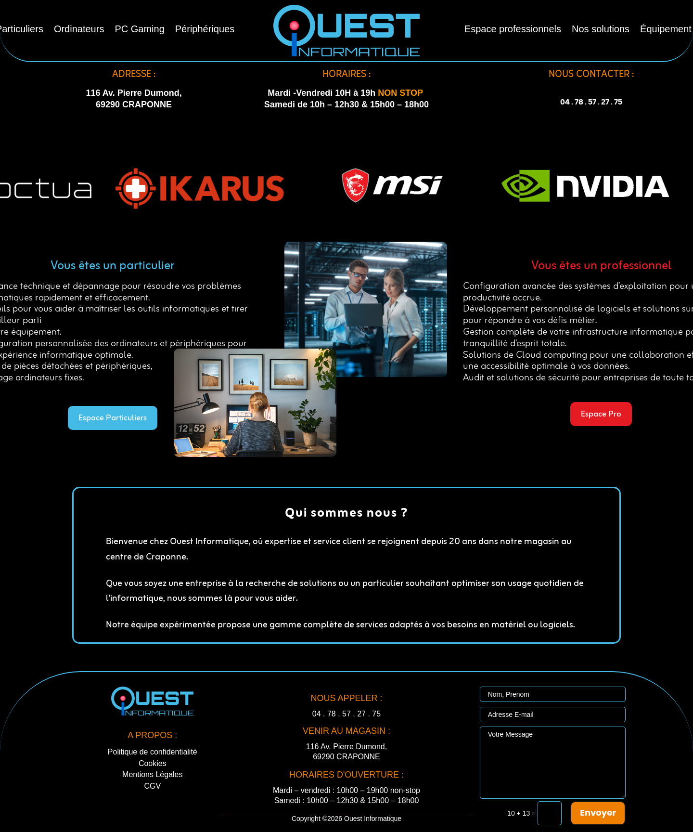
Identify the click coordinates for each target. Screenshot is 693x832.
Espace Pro (601, 414)
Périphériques (204, 30)
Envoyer (598, 812)
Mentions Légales (152, 774)
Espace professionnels (512, 30)
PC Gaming (139, 30)
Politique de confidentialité (152, 752)
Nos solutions (600, 30)
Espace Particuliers (112, 418)
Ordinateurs (79, 30)
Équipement (666, 30)
